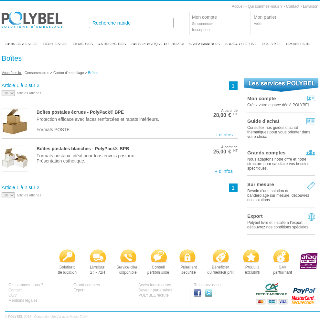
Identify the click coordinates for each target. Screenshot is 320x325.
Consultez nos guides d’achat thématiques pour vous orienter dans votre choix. (278, 132)
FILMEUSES (82, 44)
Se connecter (202, 24)
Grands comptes (266, 152)
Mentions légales (22, 300)
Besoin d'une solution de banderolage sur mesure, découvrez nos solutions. (278, 195)
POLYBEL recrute (153, 295)
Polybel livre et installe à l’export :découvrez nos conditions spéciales (277, 224)
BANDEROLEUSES (21, 44)
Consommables (37, 73)
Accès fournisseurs (154, 285)
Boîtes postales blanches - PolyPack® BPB (83, 148)
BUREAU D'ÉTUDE (240, 44)
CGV (12, 295)
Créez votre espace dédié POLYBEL (278, 105)
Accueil (238, 6)
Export (255, 216)
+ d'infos (224, 134)
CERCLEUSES (55, 44)
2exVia (56, 317)
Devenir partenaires (155, 290)
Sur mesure (260, 184)
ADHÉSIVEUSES (112, 44)
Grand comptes (86, 285)
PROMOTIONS (298, 44)
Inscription (201, 29)
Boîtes (93, 73)
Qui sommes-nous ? (265, 6)
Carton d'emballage (68, 73)
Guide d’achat (263, 121)
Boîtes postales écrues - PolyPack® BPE (80, 112)
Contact (292, 6)
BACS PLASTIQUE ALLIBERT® (157, 44)
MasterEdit (77, 317)
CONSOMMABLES (203, 44)
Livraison (310, 6)
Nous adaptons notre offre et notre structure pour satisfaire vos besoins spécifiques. (278, 164)
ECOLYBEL (271, 44)
